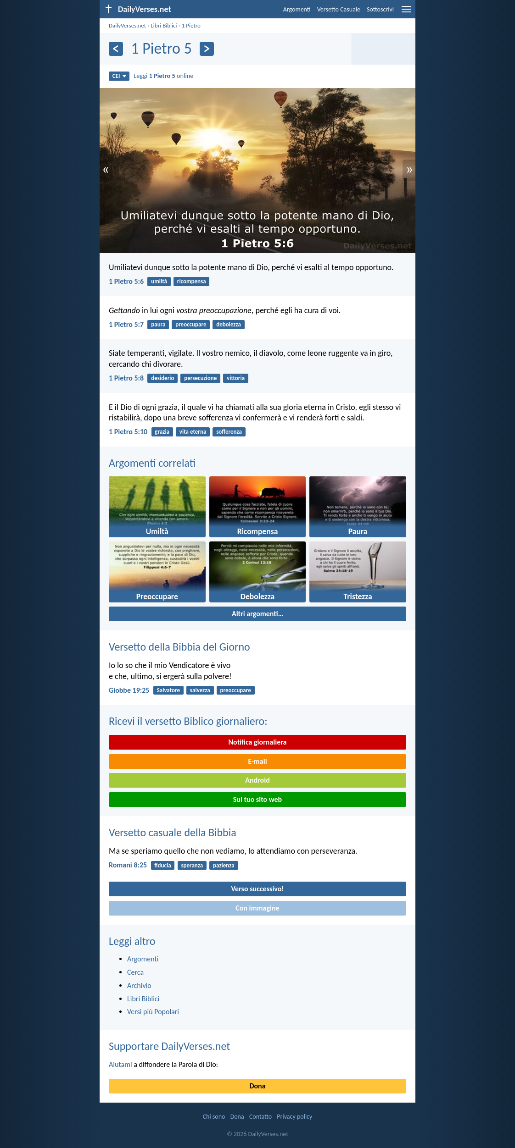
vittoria (236, 378)
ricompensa (191, 281)
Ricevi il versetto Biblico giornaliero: (188, 721)
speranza (192, 865)
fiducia (162, 865)
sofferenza (229, 431)
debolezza (228, 324)
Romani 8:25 (128, 865)
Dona (257, 1086)
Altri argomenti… (257, 613)
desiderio (162, 378)
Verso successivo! (257, 888)
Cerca (135, 972)
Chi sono (214, 1116)
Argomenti (297, 9)
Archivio (139, 985)
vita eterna (192, 431)
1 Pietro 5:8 (126, 378)
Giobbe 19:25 (129, 690)
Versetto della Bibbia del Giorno (179, 646)
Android (257, 780)
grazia (162, 431)
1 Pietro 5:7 (126, 324)
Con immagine (257, 908)
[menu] (406, 12)
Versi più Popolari (153, 1011)
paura (158, 324)
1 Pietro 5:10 (128, 431)
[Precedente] (116, 49)
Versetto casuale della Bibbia (172, 832)
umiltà (159, 281)
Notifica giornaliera (258, 742)
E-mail (257, 761)
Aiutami (120, 1064)
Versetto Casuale (338, 9)
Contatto (260, 1116)
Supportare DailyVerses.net (169, 1046)
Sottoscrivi (380, 9)
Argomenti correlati (152, 462)
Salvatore (168, 690)
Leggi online (163, 76)
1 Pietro (191, 25)
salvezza (200, 690)
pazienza (224, 865)
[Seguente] (207, 49)
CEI (119, 75)
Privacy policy (294, 1116)
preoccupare (190, 324)
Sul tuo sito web (257, 799)
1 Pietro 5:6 (126, 281)
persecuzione (200, 378)
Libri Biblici (164, 25)
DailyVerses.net (127, 25)
